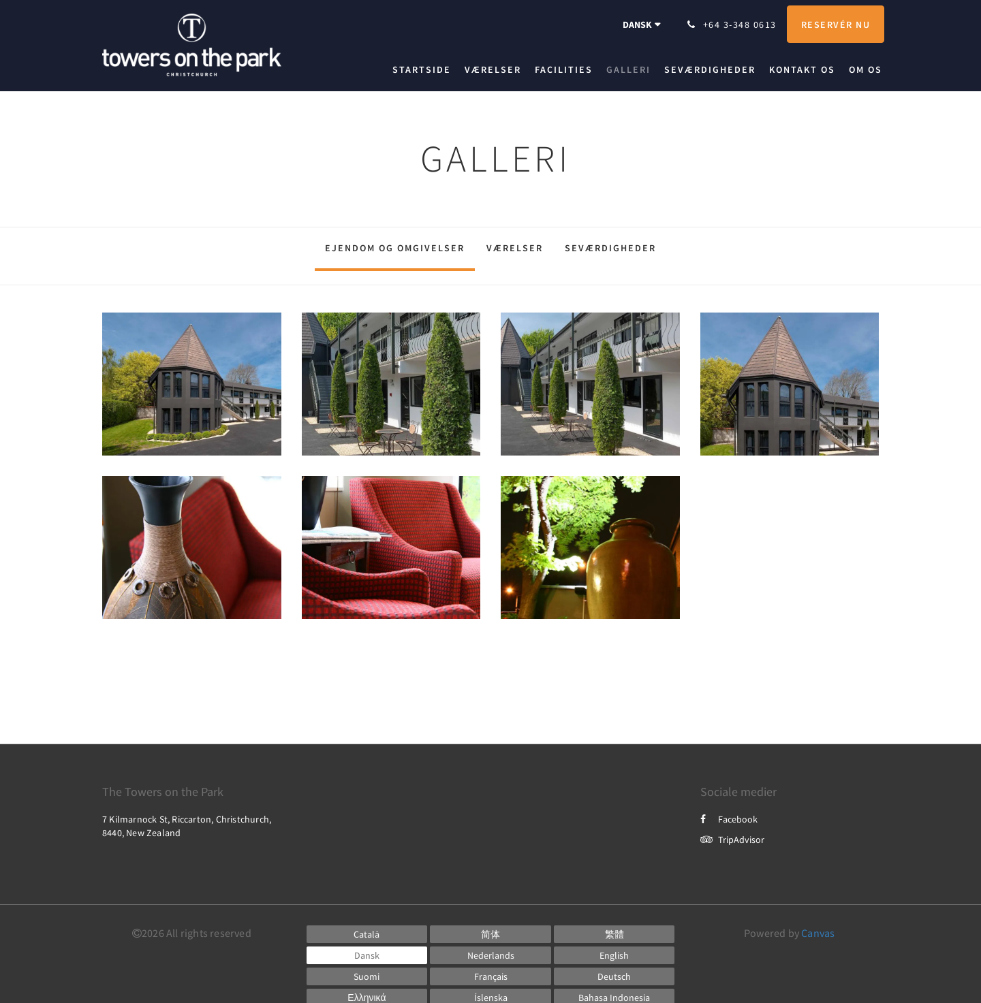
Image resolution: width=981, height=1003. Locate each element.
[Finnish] (367, 976)
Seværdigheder (610, 248)
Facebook (729, 819)
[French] (490, 976)
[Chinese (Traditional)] (614, 934)
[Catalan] (367, 934)
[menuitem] (425, 69)
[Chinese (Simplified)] (490, 934)
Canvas (818, 933)
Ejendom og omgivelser (395, 248)
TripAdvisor (732, 839)
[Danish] (367, 955)
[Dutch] (490, 955)
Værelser (514, 248)
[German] (614, 976)
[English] (614, 955)
